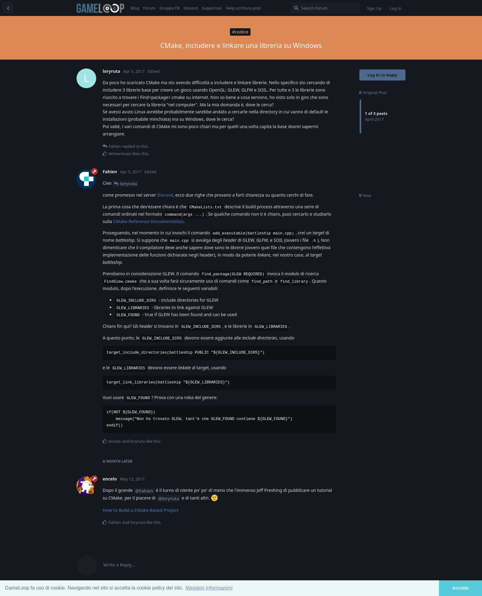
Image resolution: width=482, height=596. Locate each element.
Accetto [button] (460, 588)
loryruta (128, 183)
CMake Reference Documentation (148, 221)
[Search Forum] (325, 8)
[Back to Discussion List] (8, 8)
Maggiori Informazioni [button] (209, 587)
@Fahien (144, 491)
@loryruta (168, 498)
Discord (165, 195)
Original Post (373, 92)
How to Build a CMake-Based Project (140, 510)
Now (365, 195)
